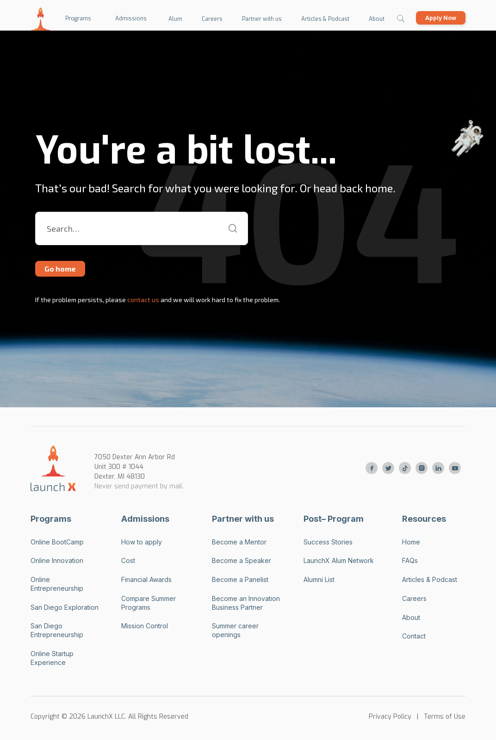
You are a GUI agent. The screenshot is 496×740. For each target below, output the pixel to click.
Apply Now (440, 17)
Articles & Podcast (429, 579)
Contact (414, 636)
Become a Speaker (241, 560)
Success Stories (328, 542)
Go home (60, 268)
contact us (142, 300)
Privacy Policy (390, 716)
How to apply (141, 542)
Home (411, 542)
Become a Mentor (239, 542)
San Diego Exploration (65, 607)
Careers (414, 598)
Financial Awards (146, 579)
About (411, 617)
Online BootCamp (57, 542)
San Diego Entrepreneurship (57, 630)
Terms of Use (444, 716)
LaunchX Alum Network (339, 560)
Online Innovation (57, 560)
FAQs (410, 560)
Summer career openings (235, 630)
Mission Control (144, 626)
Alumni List (319, 579)
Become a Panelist (240, 579)
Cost (128, 560)
